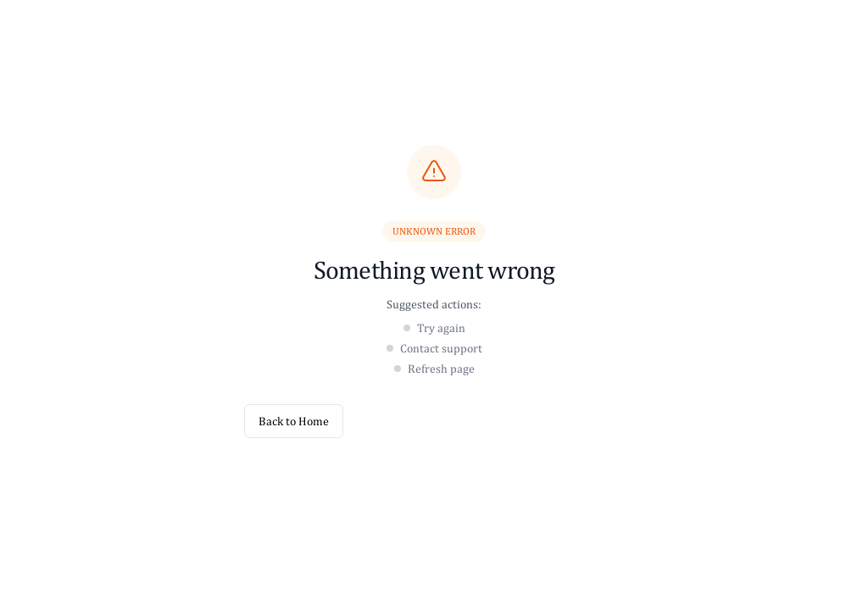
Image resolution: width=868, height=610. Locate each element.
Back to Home (294, 421)
